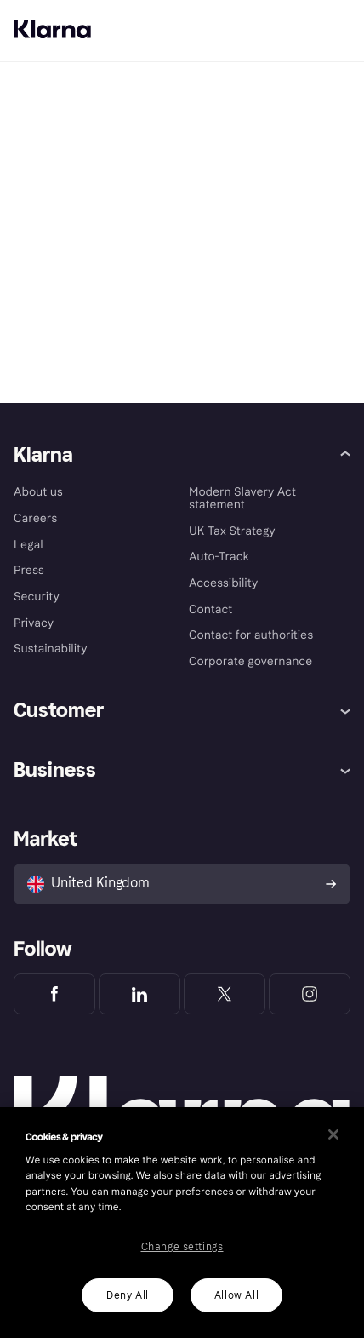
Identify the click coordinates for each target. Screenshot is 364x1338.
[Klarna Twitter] (224, 993)
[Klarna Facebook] (54, 993)
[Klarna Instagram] (309, 993)
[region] (182, 1222)
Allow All (236, 1295)
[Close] (333, 1134)
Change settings (182, 1247)
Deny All (127, 1295)
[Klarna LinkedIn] (139, 993)
